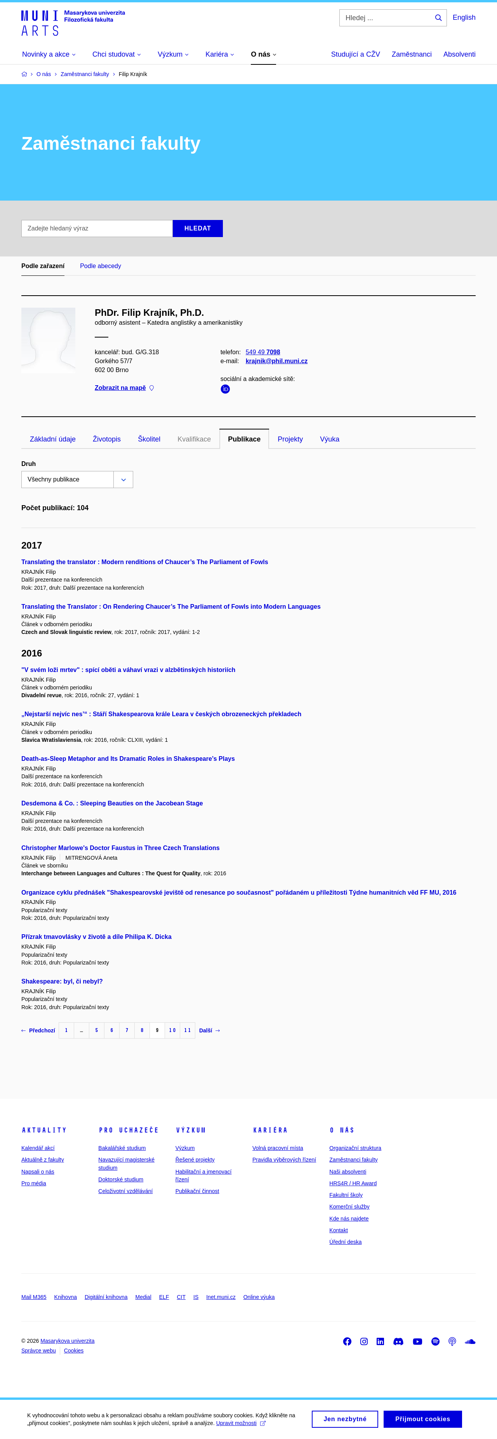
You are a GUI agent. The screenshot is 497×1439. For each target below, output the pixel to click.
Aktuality (44, 1130)
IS (195, 1297)
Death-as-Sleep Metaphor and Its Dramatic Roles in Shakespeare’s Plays (128, 758)
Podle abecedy (100, 266)
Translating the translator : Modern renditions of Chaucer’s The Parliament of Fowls (144, 562)
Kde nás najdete (348, 1219)
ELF (164, 1297)
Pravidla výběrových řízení (284, 1160)
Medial (143, 1297)
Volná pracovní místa (277, 1148)
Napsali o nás (37, 1172)
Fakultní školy (346, 1195)
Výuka (329, 439)
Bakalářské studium (122, 1148)
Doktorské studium (120, 1179)
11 (187, 1030)
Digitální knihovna (106, 1297)
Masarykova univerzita (67, 1341)
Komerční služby (349, 1206)
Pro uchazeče (128, 1130)
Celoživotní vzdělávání (125, 1191)
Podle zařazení (42, 266)
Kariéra (270, 1130)
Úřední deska (345, 1242)
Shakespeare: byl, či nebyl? (62, 981)
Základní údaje (53, 439)
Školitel (149, 439)
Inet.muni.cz (220, 1297)
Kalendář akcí (38, 1148)
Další (209, 1030)
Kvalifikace (194, 439)
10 (172, 1030)
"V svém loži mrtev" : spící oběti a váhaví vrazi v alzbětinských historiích (128, 670)
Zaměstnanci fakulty (353, 1160)
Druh (28, 464)
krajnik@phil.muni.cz (277, 361)
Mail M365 (34, 1297)
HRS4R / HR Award (353, 1183)
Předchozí (38, 1030)
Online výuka (259, 1297)
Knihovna (65, 1297)
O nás (342, 1130)
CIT (181, 1297)
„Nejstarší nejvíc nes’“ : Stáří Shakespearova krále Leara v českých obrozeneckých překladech (161, 714)
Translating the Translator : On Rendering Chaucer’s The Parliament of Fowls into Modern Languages (171, 606)
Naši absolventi (347, 1172)
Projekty (290, 439)
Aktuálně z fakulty (42, 1160)
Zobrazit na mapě (124, 388)
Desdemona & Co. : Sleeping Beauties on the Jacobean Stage (112, 803)
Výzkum (191, 1130)
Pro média (33, 1183)
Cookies (74, 1350)
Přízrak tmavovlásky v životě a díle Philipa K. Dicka (96, 936)
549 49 (263, 352)
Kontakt (338, 1230)
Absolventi (459, 54)
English (464, 17)
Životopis (107, 439)
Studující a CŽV (355, 54)
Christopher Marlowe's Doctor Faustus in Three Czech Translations (120, 848)
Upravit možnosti (241, 1426)
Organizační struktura (355, 1148)
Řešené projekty (195, 1160)
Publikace (244, 439)
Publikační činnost (197, 1191)
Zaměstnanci (412, 54)
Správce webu (38, 1350)
